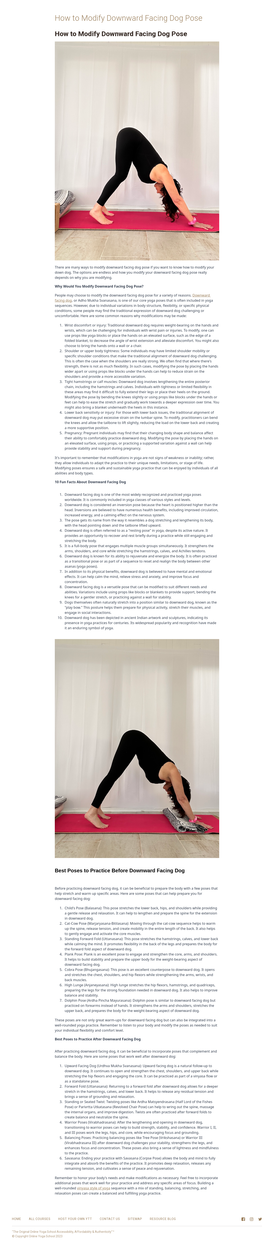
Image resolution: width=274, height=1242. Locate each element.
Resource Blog (163, 1219)
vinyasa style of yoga (93, 1188)
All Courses (40, 1219)
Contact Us (110, 1219)
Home (16, 1219)
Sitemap (135, 1219)
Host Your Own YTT (75, 1219)
